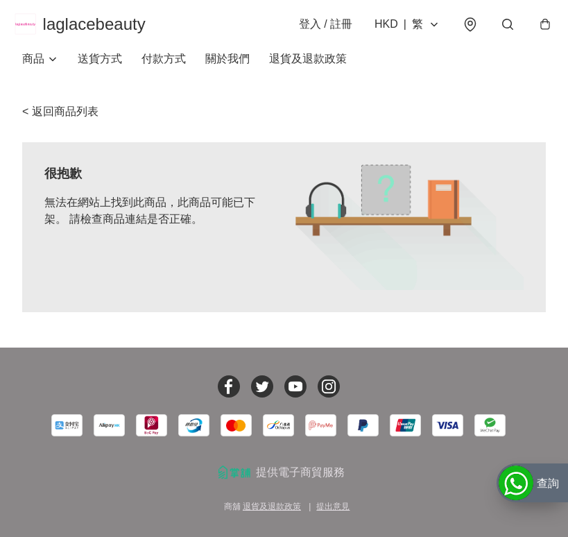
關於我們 (227, 69)
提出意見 (333, 506)
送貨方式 (100, 69)
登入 (318, 29)
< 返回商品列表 (60, 122)
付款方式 (163, 69)
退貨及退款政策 (308, 69)
